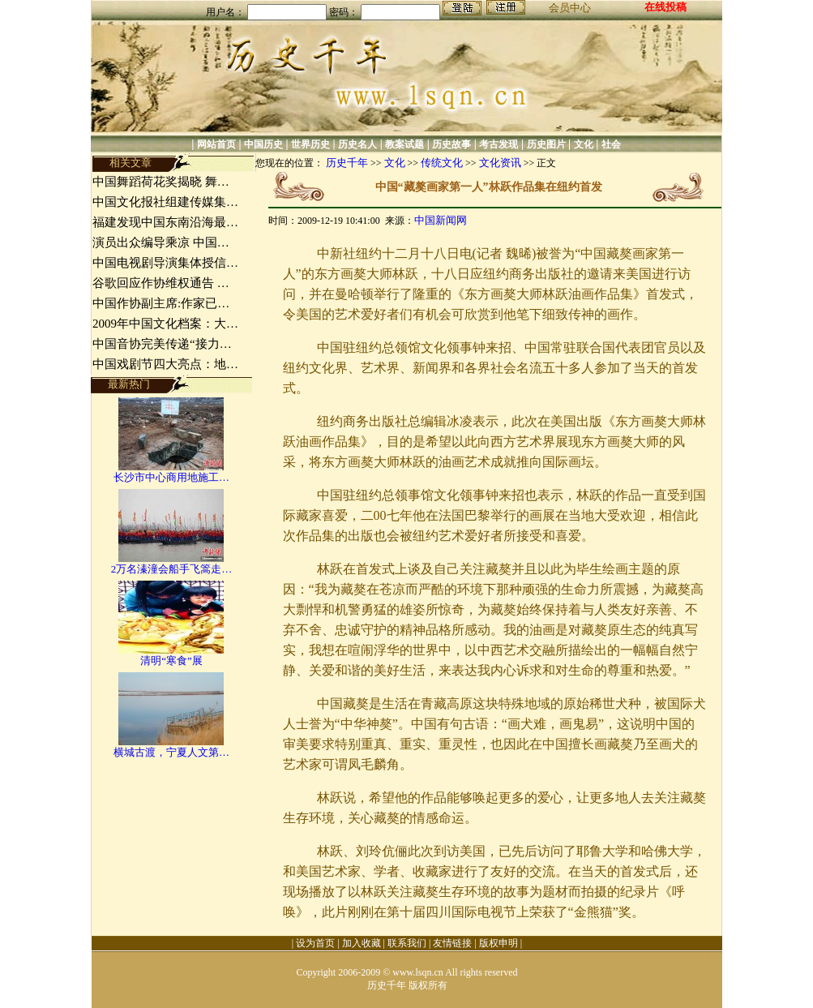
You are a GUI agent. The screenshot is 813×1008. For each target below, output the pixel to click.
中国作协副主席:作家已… (160, 303)
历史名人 (357, 144)
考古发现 (498, 144)
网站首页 (216, 144)
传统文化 (442, 163)
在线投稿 (665, 7)
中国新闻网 (440, 220)
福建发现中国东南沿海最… (165, 222)
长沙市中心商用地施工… (171, 477)
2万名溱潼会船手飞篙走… (172, 569)
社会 (611, 144)
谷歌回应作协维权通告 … (160, 283)
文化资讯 (500, 163)
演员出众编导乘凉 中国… (160, 242)
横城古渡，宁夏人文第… (171, 752)
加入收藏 (361, 943)
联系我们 (406, 943)
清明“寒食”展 (171, 660)
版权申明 (498, 943)
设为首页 (315, 943)
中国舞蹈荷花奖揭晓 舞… (160, 181)
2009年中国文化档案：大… (165, 323)
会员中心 (570, 8)
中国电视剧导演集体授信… (165, 262)
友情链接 (452, 943)
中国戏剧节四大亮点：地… (165, 364)
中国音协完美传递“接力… (162, 343)
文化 (583, 144)
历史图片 (546, 144)
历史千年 (347, 163)
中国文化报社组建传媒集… (165, 201)
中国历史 (263, 144)
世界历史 (310, 144)
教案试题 (404, 144)
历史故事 (451, 144)
